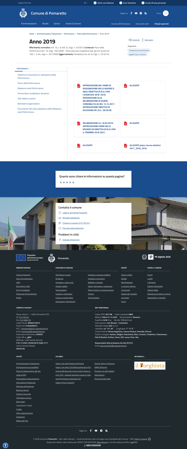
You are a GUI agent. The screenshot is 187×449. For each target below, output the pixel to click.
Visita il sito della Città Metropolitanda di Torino (74, 367)
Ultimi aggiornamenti (24, 413)
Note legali (20, 401)
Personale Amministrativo (26, 293)
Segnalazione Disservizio (26, 382)
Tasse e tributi (126, 274)
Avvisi (123, 301)
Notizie (124, 278)
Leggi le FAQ (21, 375)
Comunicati (125, 290)
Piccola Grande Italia (102, 378)
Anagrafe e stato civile (64, 282)
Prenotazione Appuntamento (27, 378)
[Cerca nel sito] (166, 13)
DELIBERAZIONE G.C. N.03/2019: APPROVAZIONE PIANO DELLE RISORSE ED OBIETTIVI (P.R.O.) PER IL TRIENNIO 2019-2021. (99, 127)
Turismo (91, 293)
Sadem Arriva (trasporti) (65, 382)
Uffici (18, 282)
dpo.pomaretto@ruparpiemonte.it (113, 345)
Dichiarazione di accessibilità (27, 367)
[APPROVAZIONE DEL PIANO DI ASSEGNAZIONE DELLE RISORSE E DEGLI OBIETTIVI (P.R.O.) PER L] (79, 85)
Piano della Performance (87, 33)
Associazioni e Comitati (156, 297)
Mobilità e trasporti (95, 282)
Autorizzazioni (61, 290)
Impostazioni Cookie (24, 405)
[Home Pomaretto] (42, 13)
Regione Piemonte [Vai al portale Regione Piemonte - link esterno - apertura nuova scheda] (24, 3)
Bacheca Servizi (22, 390)
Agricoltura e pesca (63, 274)
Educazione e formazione (65, 301)
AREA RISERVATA (92, 445)
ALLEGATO (134, 85)
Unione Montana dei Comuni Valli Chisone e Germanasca (78, 371)
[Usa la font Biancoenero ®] (104, 3)
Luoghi (150, 278)
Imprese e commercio (96, 278)
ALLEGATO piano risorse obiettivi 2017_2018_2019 (145, 147)
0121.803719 (25, 320)
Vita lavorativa (93, 297)
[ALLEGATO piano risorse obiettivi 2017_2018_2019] (125, 145)
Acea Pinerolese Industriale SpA (68, 378)
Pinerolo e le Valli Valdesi (104, 371)
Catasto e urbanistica (64, 293)
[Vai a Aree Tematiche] (128, 3)
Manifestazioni (127, 282)
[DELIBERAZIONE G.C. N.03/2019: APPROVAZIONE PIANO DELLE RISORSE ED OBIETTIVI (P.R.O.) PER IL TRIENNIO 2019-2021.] (79, 123)
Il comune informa (128, 286)
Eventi (150, 274)
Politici (18, 297)
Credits (19, 409)
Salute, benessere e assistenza (100, 286)
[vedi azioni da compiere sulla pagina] (147, 40)
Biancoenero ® (103, 442)
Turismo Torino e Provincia (104, 363)
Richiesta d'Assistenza (25, 386)
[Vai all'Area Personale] (154, 3)
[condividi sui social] (134, 40)
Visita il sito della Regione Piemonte (70, 363)
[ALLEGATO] (125, 85)
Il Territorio (151, 282)
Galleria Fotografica (155, 286)
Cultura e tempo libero (64, 297)
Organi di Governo (23, 274)
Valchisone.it (99, 375)
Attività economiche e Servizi (158, 293)
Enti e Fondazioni (23, 290)
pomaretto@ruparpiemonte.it (33, 331)
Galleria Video (152, 290)
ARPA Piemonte (100, 367)
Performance (69, 33)
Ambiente (59, 278)
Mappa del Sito (22, 420)
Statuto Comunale (23, 394)
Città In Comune (140, 439)
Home (31, 33)
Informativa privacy (23, 397)
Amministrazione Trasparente (49, 33)
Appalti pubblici (62, 286)
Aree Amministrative (24, 278)
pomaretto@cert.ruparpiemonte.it (34, 328)
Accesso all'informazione (120, 23)
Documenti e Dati (23, 286)
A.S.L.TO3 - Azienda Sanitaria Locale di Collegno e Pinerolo (79, 375)
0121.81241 (24, 317)
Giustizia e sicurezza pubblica (99, 274)
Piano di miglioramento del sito (28, 371)
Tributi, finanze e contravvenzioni (101, 290)
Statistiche (20, 417)
